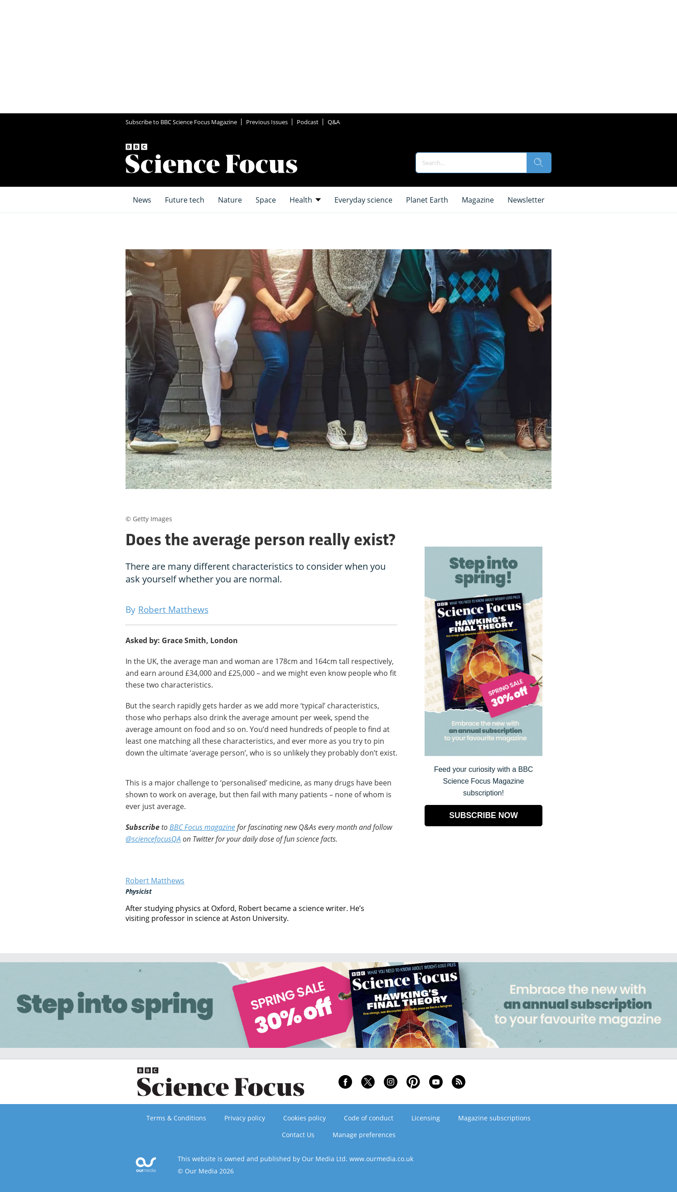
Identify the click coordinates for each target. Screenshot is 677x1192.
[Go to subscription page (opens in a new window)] (483, 753)
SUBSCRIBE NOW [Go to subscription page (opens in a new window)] (483, 815)
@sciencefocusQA (153, 839)
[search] (539, 162)
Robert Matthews (155, 881)
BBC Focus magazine (202, 827)
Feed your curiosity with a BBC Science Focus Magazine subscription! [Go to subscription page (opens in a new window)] (483, 781)
